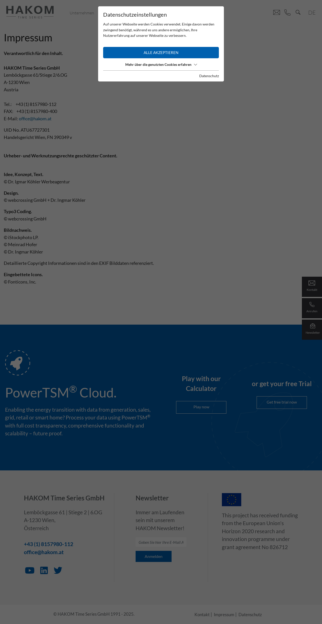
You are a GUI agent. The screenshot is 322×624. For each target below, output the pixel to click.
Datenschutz (209, 76)
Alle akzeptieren (161, 52)
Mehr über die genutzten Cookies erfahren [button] (161, 64)
